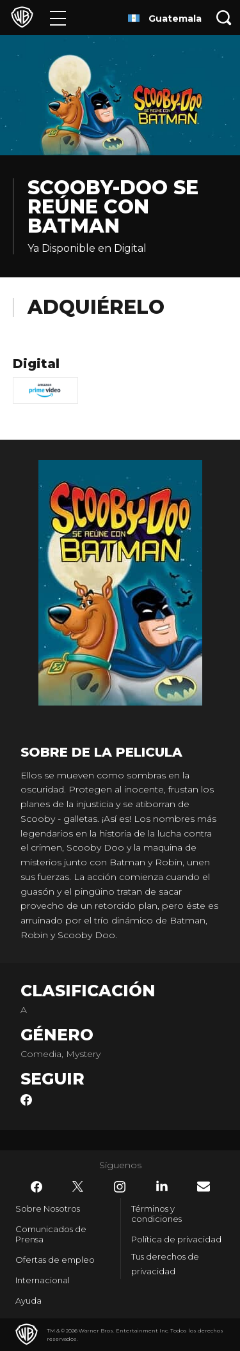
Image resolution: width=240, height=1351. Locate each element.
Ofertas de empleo (55, 1259)
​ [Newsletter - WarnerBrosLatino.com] (203, 1186)
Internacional (42, 1280)
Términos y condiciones (156, 1213)
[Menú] (58, 17)
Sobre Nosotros (47, 1208)
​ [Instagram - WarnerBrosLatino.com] (119, 1187)
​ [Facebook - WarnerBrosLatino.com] (36, 1187)
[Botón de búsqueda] (224, 17)
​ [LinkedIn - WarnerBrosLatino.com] (162, 1186)
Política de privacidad (176, 1239)
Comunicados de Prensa (50, 1234)
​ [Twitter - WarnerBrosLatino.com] (78, 1187)
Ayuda (28, 1300)
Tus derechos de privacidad (165, 1263)
